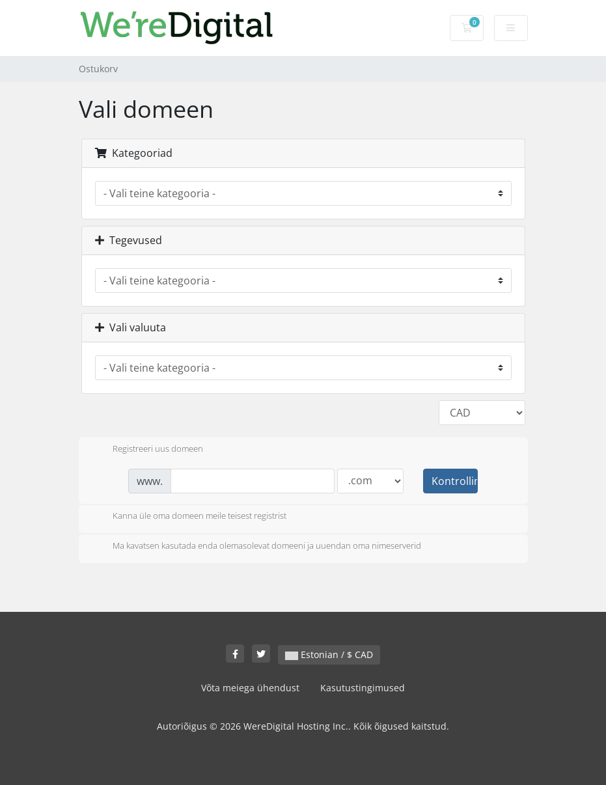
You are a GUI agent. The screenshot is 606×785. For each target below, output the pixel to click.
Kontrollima (454, 481)
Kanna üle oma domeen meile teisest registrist (189, 517)
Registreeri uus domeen (147, 450)
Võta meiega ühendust (250, 688)
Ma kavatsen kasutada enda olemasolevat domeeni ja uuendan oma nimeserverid (256, 547)
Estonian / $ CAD (329, 654)
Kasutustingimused (362, 688)
